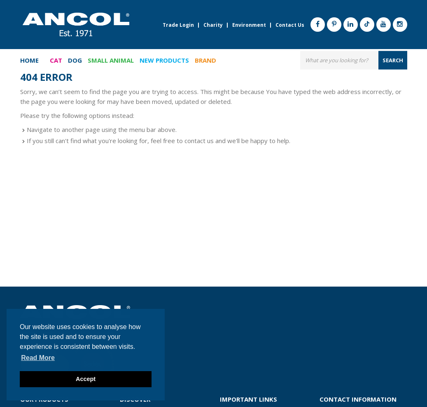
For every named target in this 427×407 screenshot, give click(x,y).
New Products (164, 60)
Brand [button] (205, 60)
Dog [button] (75, 60)
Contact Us (289, 25)
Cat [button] (56, 60)
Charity (213, 25)
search (393, 60)
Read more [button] (38, 357)
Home (29, 60)
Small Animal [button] (111, 60)
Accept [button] (86, 379)
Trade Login (178, 25)
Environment (249, 25)
